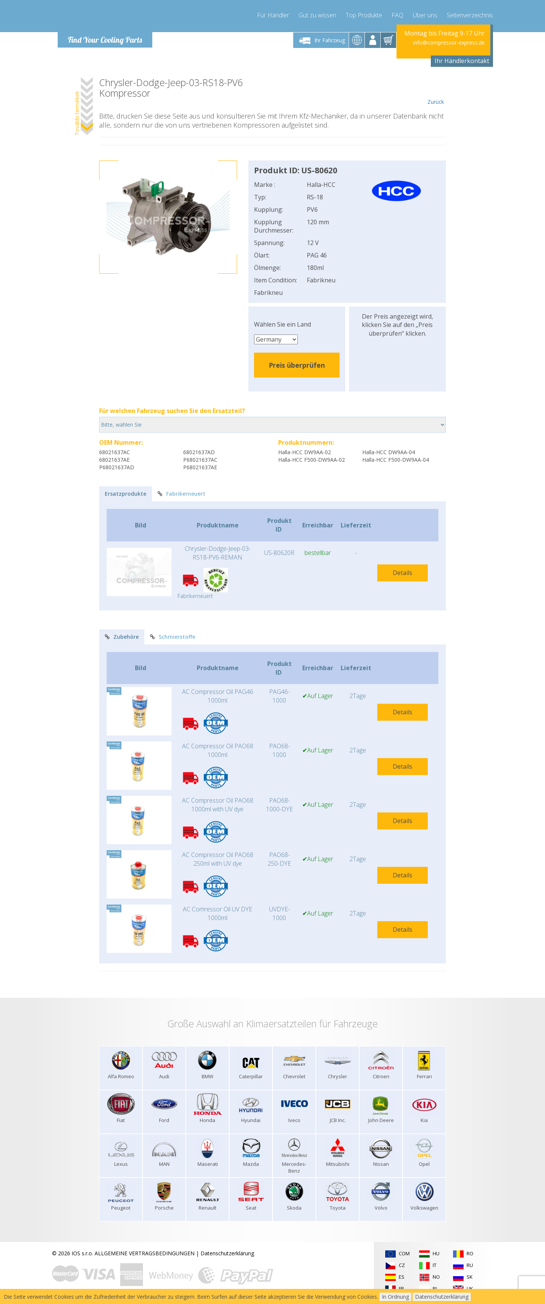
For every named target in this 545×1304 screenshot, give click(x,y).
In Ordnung (395, 1296)
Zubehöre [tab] (122, 636)
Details (402, 573)
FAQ (397, 15)
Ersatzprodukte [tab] (125, 493)
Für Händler (273, 15)
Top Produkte (364, 15)
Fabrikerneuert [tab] (181, 493)
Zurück (435, 91)
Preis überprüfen (297, 365)
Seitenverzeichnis (470, 15)
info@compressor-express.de (449, 42)
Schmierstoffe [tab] (172, 636)
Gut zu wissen (317, 15)
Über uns (425, 15)
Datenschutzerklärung (227, 1253)
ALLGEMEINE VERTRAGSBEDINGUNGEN (144, 1253)
